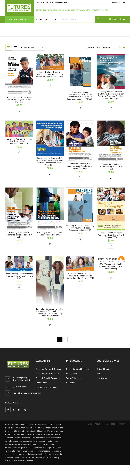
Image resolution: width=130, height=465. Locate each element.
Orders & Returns (104, 369)
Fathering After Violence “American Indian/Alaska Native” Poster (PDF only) (80, 166)
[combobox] (46, 19)
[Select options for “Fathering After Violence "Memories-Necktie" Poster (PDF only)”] (19, 245)
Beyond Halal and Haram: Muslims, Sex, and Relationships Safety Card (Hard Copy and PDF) (49, 74)
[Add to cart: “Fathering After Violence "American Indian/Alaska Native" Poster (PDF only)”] (80, 177)
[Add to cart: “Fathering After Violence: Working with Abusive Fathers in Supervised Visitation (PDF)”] (80, 238)
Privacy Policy (72, 374)
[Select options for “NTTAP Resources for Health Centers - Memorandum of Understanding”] (110, 277)
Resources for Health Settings (48, 369)
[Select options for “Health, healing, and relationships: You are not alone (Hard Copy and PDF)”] (19, 287)
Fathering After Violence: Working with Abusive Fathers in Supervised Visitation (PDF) (80, 228)
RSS (98, 374)
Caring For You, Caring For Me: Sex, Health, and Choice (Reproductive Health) (19, 141)
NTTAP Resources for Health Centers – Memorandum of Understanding (111, 266)
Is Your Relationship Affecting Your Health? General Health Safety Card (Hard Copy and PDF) (80, 276)
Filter (120, 47)
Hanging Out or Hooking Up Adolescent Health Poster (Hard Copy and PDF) (111, 235)
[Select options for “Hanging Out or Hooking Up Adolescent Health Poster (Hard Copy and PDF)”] (110, 246)
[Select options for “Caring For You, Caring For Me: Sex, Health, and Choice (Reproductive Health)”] (19, 152)
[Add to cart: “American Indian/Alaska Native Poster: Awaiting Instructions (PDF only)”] (19, 110)
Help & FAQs (102, 378)
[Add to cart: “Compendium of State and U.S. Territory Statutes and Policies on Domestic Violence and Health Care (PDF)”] (49, 173)
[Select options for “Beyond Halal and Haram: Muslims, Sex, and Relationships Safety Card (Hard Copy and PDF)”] (49, 85)
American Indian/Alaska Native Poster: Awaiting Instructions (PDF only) (19, 99)
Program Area (91, 28)
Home (77, 28)
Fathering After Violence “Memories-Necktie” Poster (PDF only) (19, 235)
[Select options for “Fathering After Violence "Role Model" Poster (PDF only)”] (49, 243)
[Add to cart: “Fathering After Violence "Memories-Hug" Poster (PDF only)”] (110, 177)
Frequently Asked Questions (78, 369)
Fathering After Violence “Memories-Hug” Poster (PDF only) (111, 166)
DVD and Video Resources (46, 387)
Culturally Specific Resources (48, 378)
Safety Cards (41, 383)
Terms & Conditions (74, 378)
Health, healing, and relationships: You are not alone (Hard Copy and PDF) (19, 276)
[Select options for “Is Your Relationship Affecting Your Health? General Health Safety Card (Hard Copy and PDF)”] (80, 286)
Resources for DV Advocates (48, 374)
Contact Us (70, 383)
